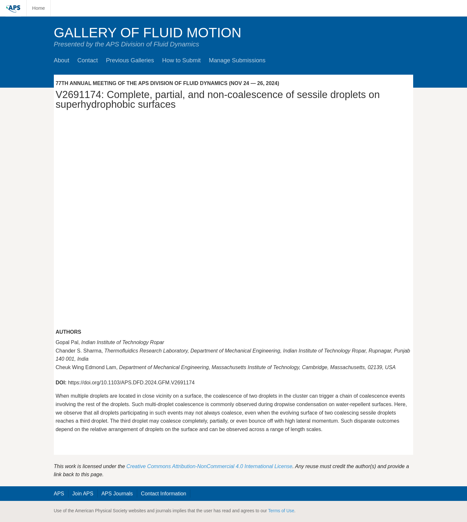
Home (38, 8)
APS (59, 493)
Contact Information (163, 493)
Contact (88, 60)
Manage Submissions (237, 60)
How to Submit (181, 60)
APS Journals (117, 493)
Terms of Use (281, 510)
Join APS (82, 493)
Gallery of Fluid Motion (148, 32)
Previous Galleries (130, 60)
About (61, 60)
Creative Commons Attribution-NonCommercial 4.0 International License (209, 466)
